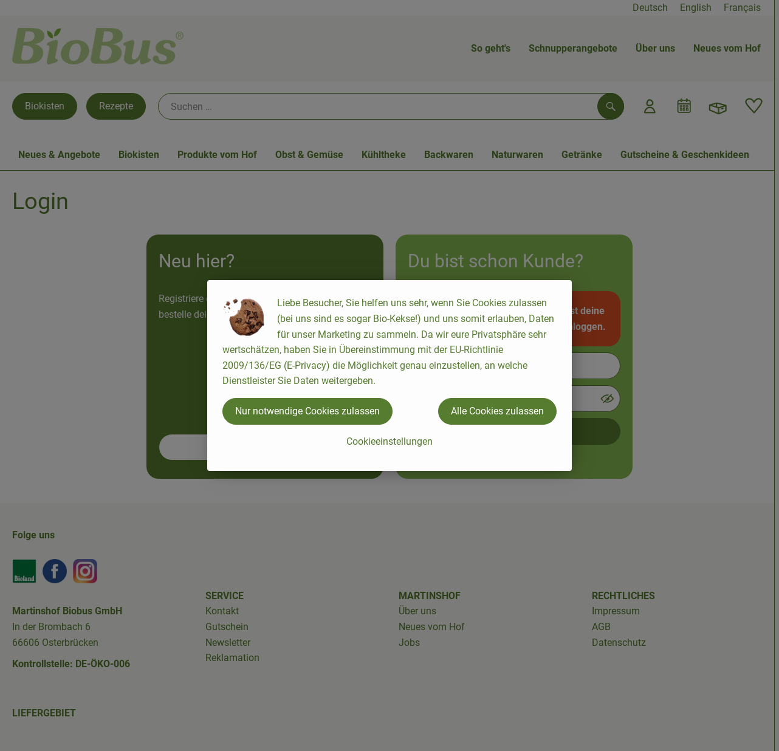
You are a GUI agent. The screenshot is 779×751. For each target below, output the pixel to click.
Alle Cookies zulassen (497, 411)
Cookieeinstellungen (389, 441)
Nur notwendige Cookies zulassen (307, 411)
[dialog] (389, 375)
